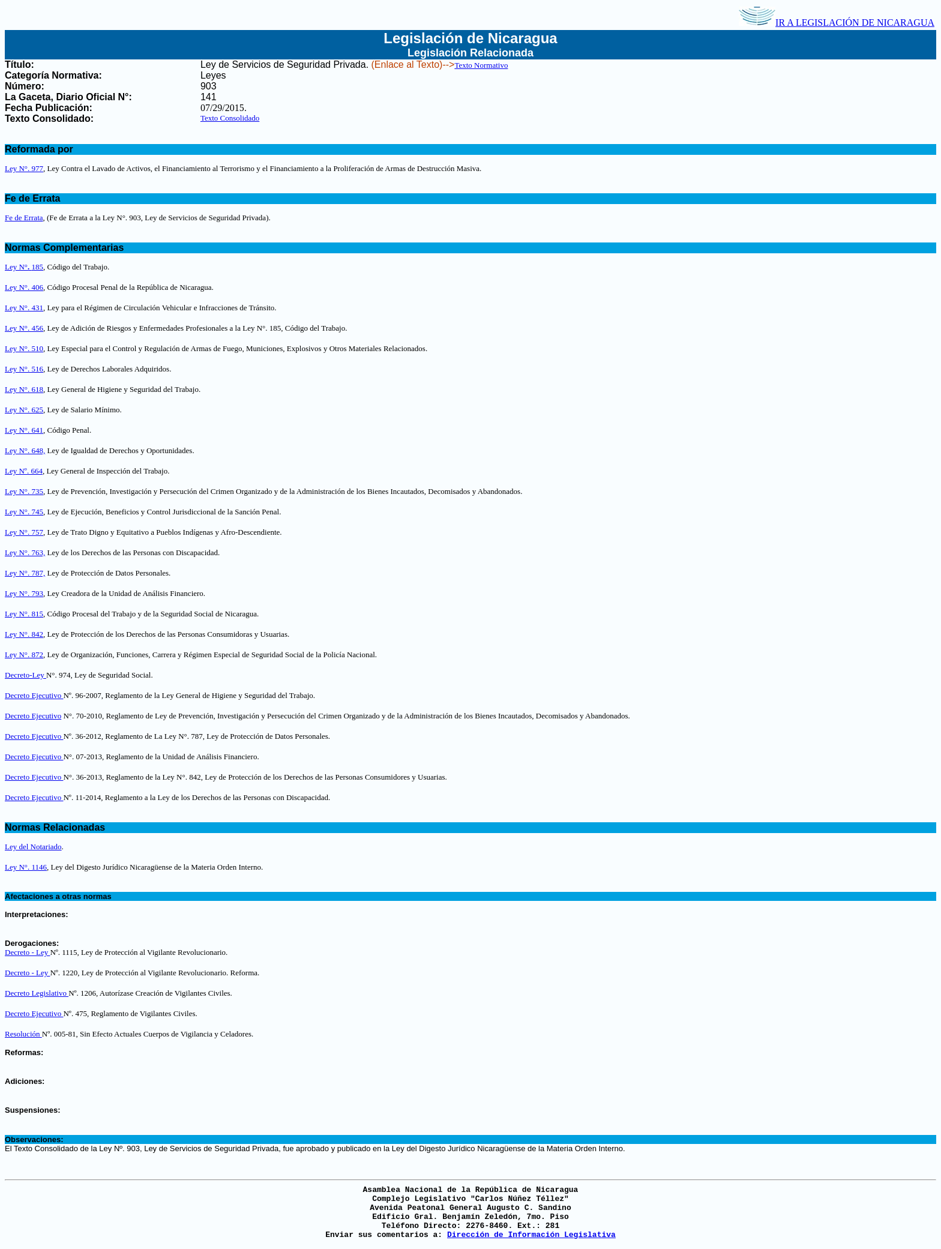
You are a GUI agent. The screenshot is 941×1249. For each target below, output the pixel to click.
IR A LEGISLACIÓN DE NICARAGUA (836, 22)
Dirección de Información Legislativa (531, 1234)
